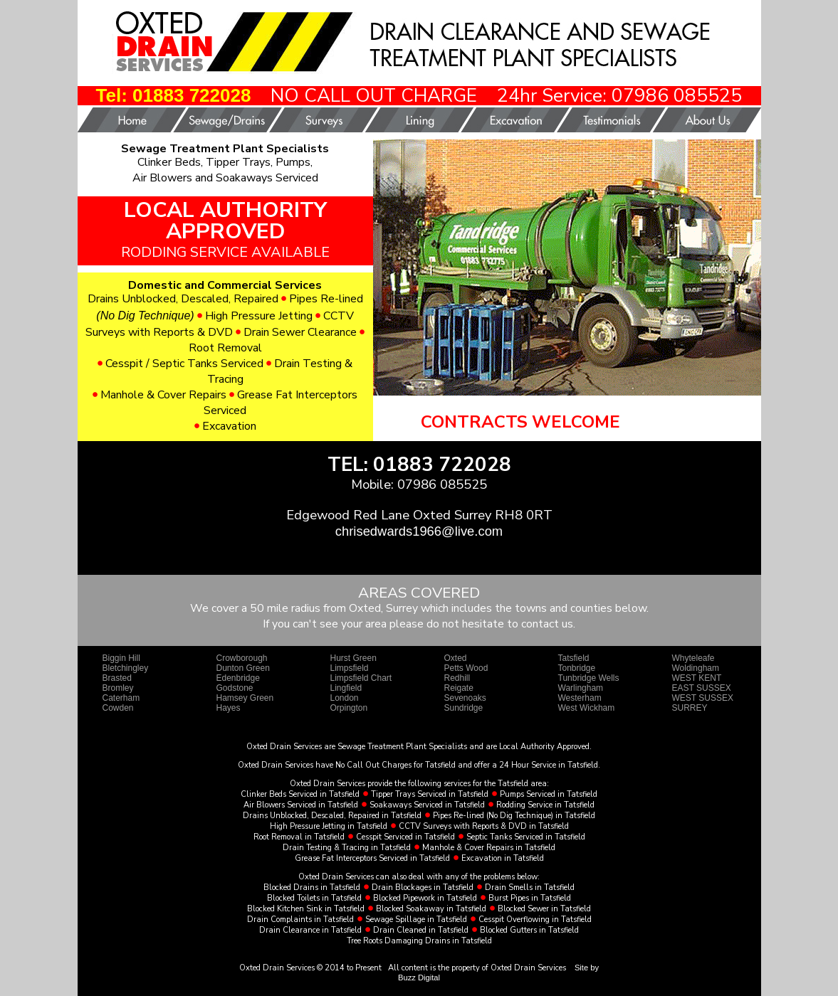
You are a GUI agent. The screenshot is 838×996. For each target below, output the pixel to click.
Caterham (121, 698)
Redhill (457, 678)
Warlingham (581, 688)
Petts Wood (466, 668)
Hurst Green (353, 658)
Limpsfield (349, 668)
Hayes (228, 708)
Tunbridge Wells (588, 678)
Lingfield (346, 688)
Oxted (455, 658)
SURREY (690, 708)
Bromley (118, 688)
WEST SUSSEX (702, 698)
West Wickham (586, 708)
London (344, 698)
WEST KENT (697, 678)
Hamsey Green (245, 698)
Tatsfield (574, 658)
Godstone (234, 688)
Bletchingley (126, 668)
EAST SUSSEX (701, 688)
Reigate (458, 688)
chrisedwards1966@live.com (419, 531)
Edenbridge (238, 678)
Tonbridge (577, 668)
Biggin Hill (121, 658)
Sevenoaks (465, 698)
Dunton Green (243, 668)
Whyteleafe (693, 658)
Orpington (349, 708)
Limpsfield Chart (361, 678)
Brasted (117, 678)
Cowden (118, 708)
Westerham (580, 698)
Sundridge (463, 708)
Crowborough (242, 658)
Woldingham (695, 668)
